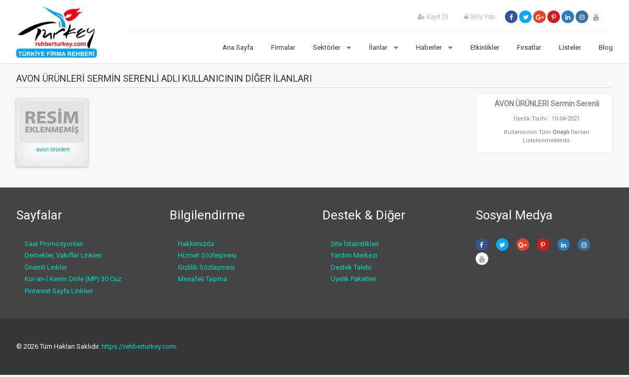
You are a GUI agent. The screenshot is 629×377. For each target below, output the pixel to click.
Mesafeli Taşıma (202, 279)
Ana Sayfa (237, 47)
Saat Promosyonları (54, 244)
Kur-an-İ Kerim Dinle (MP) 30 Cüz (73, 279)
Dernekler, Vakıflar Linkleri (63, 255)
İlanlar (383, 47)
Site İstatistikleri (355, 244)
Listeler (570, 47)
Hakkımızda (196, 244)
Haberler (434, 47)
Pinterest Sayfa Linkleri (59, 291)
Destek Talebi (351, 267)
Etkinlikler (484, 47)
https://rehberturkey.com (139, 346)
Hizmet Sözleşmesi (207, 255)
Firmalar (283, 47)
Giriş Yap (479, 16)
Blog (606, 47)
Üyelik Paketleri (353, 279)
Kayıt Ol (433, 16)
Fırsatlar (529, 47)
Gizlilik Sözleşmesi (206, 267)
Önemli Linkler (46, 267)
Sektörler (332, 47)
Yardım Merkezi (354, 255)
